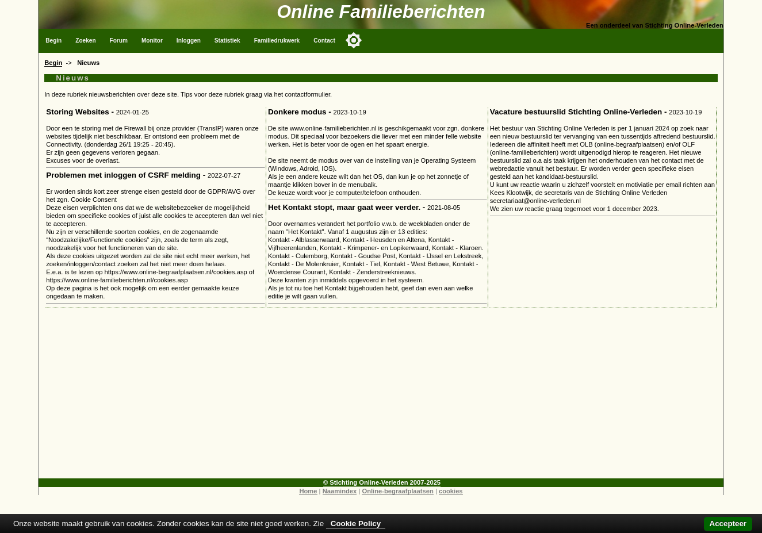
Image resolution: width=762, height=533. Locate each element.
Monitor (152, 40)
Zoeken (85, 40)
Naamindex (340, 491)
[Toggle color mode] (353, 40)
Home (308, 491)
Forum (119, 40)
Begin (53, 40)
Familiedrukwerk (277, 40)
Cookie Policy (356, 523)
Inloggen (189, 40)
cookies (451, 491)
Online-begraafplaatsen (397, 491)
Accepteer (728, 523)
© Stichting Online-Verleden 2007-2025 (382, 482)
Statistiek (227, 40)
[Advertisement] (381, 397)
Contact (324, 40)
